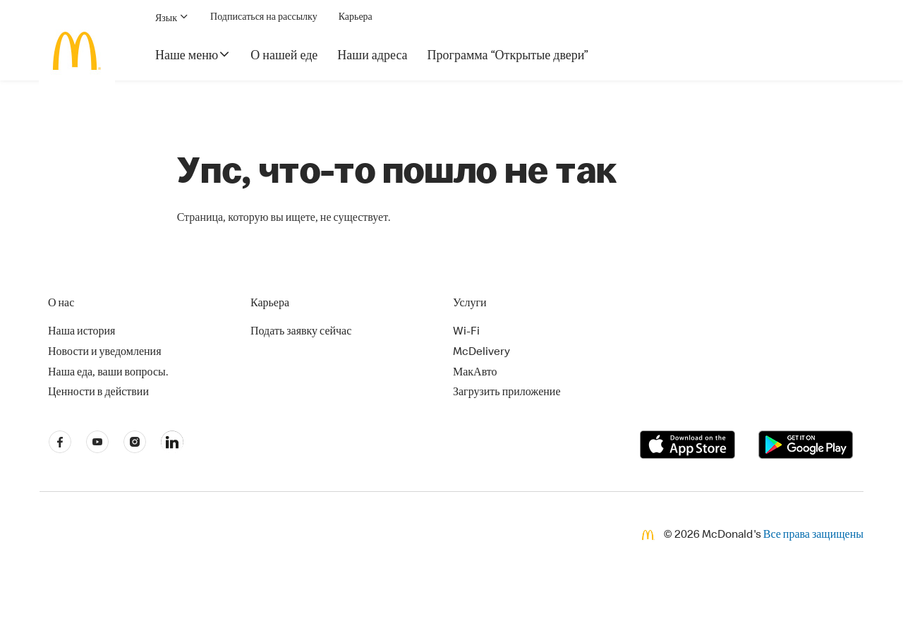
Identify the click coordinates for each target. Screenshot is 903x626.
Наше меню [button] (193, 55)
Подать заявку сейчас (300, 332)
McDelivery (481, 353)
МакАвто (475, 373)
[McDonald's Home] (77, 51)
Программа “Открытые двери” (508, 56)
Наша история (81, 332)
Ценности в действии (98, 393)
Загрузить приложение (507, 393)
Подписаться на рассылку (263, 18)
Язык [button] (172, 17)
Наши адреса (372, 56)
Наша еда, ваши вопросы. (108, 373)
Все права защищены (813, 535)
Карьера (355, 18)
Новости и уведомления (105, 353)
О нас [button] (61, 304)
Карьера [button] (269, 304)
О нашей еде (283, 56)
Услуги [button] (470, 304)
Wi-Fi (466, 332)
